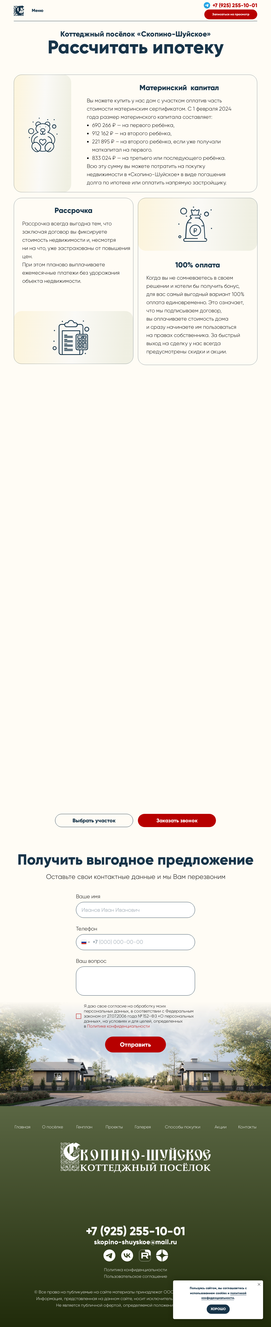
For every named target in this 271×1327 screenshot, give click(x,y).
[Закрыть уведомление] (259, 1284)
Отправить (135, 1044)
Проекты (114, 1126)
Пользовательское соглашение (135, 1276)
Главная (22, 1126)
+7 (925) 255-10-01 (235, 5)
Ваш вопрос (91, 961)
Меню (37, 10)
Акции (221, 1126)
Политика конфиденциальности (135, 1269)
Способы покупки (182, 1126)
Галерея (143, 1126)
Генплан (84, 1126)
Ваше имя (88, 896)
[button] (230, 14)
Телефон (86, 929)
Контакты (247, 1126)
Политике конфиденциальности (118, 1026)
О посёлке (52, 1126)
